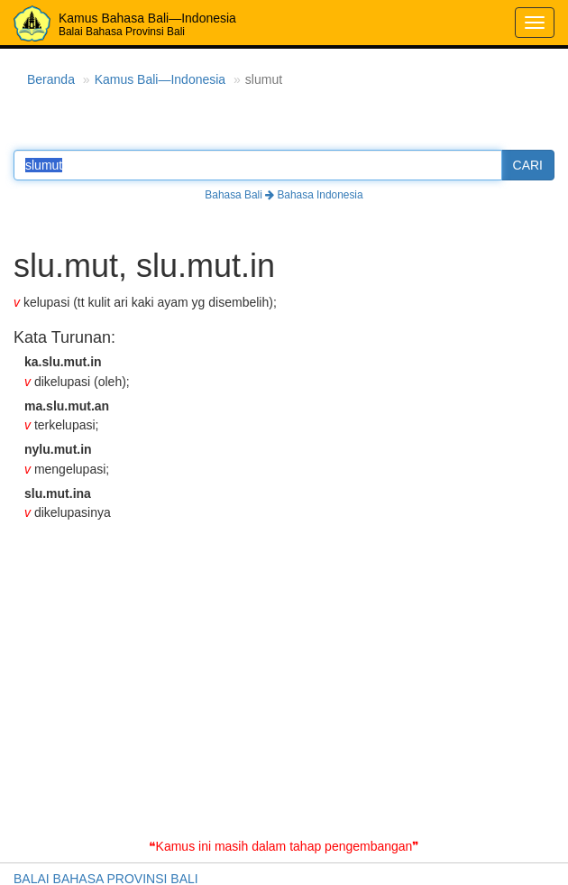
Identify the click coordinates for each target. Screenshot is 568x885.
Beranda (51, 79)
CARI (528, 165)
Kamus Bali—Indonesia (160, 79)
